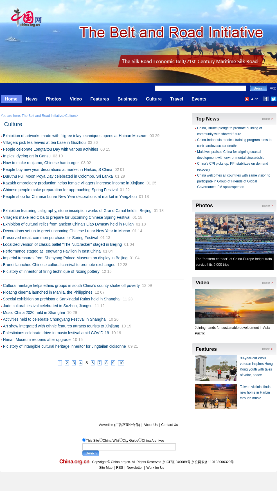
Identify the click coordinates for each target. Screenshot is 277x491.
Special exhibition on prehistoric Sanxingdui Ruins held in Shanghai (62, 299)
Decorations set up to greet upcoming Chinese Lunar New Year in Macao (66, 231)
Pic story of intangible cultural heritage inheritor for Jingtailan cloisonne (64, 346)
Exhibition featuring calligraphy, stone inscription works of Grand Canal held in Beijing (77, 210)
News (32, 99)
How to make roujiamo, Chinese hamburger (41, 162)
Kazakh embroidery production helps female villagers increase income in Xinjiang (74, 183)
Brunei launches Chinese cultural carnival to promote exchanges (59, 264)
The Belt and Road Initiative (42, 116)
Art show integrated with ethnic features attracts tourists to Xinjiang (61, 326)
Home (11, 99)
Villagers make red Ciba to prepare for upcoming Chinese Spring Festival (66, 217)
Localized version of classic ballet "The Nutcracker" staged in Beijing (62, 244)
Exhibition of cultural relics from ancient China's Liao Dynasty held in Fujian (68, 224)
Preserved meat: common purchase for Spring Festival (50, 237)
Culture (154, 99)
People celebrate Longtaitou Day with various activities (50, 149)
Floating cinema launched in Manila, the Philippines (48, 292)
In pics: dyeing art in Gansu (27, 156)
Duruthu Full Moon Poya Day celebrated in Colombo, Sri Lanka (58, 176)
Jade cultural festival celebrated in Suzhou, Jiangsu (48, 305)
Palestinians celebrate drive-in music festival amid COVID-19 (56, 333)
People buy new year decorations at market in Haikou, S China (57, 169)
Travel (176, 99)
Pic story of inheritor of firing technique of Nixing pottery (51, 271)
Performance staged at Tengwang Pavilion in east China (52, 251)
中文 (273, 88)
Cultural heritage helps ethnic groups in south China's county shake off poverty (71, 285)
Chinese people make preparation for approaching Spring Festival (60, 190)
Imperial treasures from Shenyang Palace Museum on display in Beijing (65, 258)
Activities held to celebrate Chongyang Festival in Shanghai (55, 319)
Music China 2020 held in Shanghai (34, 312)
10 (121, 363)
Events (199, 99)
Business (128, 99)
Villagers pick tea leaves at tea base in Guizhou (44, 142)
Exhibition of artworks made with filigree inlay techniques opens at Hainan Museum (75, 135)
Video (76, 99)
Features (99, 99)
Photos (53, 99)
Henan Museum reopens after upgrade (37, 339)
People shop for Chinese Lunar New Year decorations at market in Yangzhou (70, 196)
